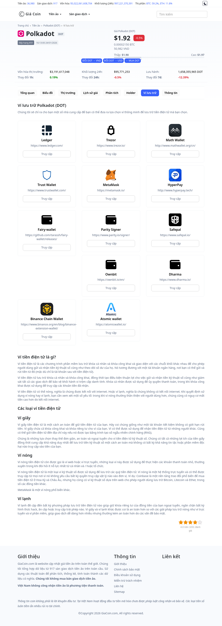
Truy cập (46, 154)
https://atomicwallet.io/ (111, 324)
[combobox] (182, 14)
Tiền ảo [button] (55, 14)
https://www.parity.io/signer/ (111, 235)
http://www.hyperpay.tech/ (175, 190)
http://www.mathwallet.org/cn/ (175, 145)
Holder (130, 93)
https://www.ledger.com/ (47, 145)
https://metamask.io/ (111, 190)
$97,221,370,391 (123, 3)
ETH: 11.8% (166, 3)
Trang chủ (23, 25)
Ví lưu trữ (68, 25)
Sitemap (119, 592)
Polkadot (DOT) (51, 25)
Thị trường (68, 93)
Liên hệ (119, 586)
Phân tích (112, 93)
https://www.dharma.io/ (175, 279)
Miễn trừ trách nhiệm (128, 580)
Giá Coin (30, 14)
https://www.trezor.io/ (111, 145)
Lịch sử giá (90, 93)
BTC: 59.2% (152, 3)
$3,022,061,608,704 (81, 3)
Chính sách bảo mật (127, 569)
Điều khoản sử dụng (127, 575)
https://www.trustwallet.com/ (47, 190)
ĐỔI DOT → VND (91, 60)
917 (55, 3)
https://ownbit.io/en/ (111, 279)
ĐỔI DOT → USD (113, 60)
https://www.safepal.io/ (175, 235)
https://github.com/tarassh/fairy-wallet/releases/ (46, 237)
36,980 (31, 3)
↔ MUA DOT (133, 60)
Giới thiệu (120, 564)
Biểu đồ (47, 93)
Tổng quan (27, 93)
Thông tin (170, 93)
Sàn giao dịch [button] (79, 14)
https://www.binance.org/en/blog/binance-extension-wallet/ (47, 326)
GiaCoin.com (109, 613)
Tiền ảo (36, 25)
